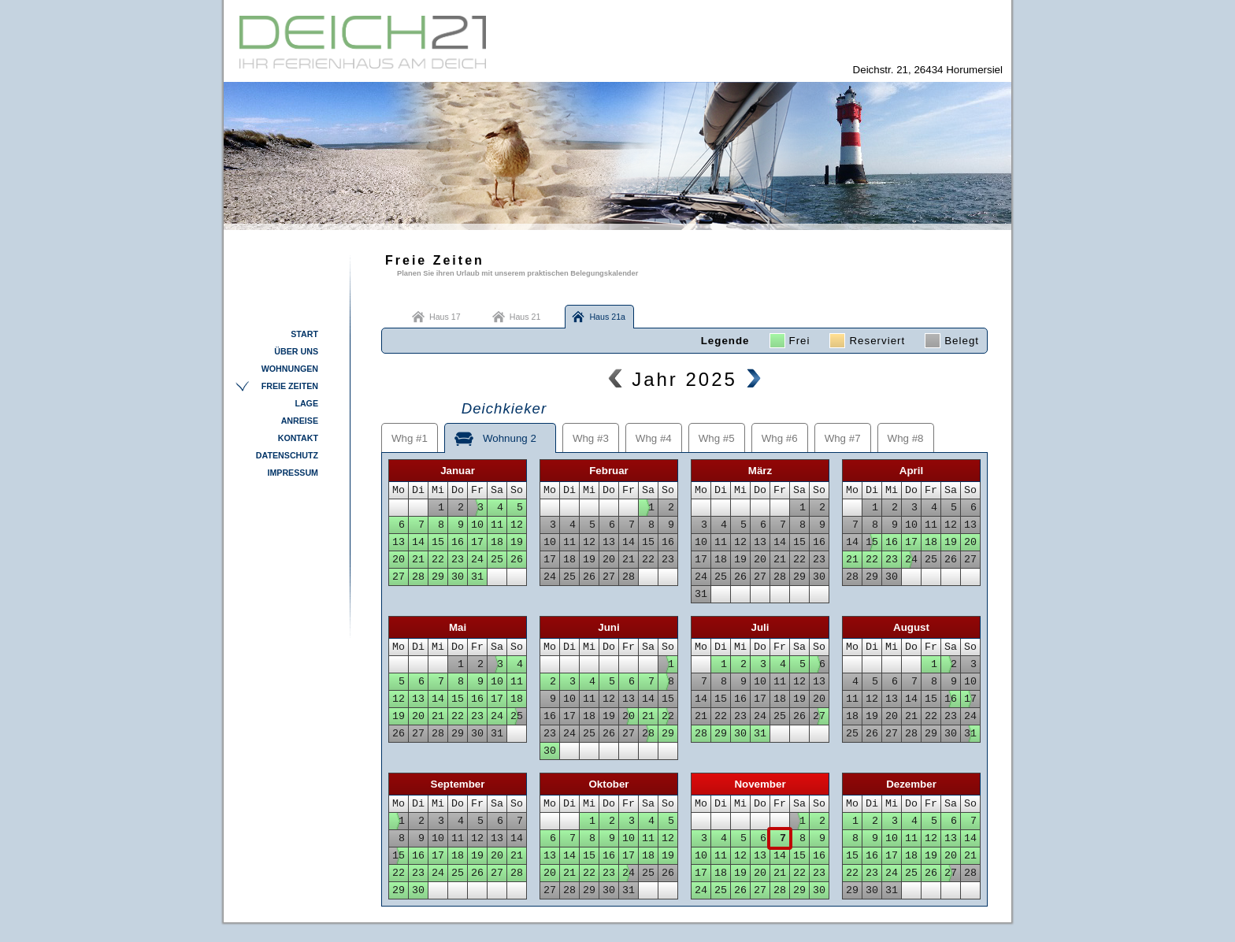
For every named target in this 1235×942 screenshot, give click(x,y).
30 (457, 577)
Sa (497, 490)
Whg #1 (409, 438)
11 (497, 525)
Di (418, 490)
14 (418, 542)
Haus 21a (607, 316)
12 (516, 525)
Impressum (292, 472)
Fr (477, 490)
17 (477, 542)
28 (418, 577)
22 (438, 560)
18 (497, 542)
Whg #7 (843, 438)
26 (516, 560)
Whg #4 (654, 438)
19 (516, 542)
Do (457, 490)
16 (457, 542)
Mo (398, 490)
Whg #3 (591, 438)
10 (477, 525)
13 (398, 542)
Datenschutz (287, 455)
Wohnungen (289, 368)
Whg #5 (717, 438)
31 (477, 577)
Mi (438, 490)
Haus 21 (525, 316)
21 (418, 560)
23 (457, 560)
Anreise (299, 420)
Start (304, 334)
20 (398, 560)
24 (477, 560)
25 (497, 560)
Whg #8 (906, 438)
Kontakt (298, 438)
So (516, 490)
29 (438, 577)
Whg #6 (780, 438)
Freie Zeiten (289, 386)
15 (438, 542)
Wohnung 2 (500, 433)
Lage (306, 403)
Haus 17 (445, 316)
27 (398, 577)
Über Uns (296, 351)
